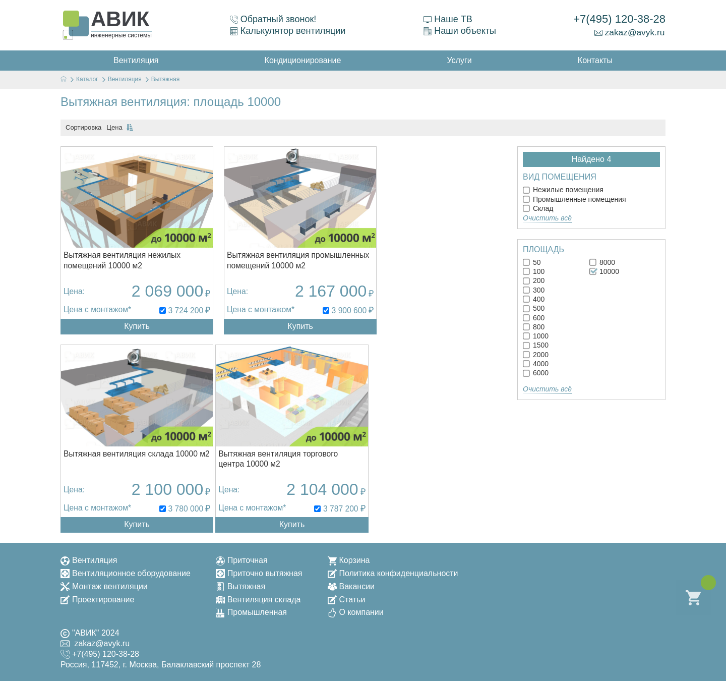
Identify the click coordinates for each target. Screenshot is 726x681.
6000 (536, 373)
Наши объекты (459, 31)
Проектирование (97, 597)
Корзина (349, 558)
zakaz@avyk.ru (629, 32)
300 (533, 290)
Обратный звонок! (272, 19)
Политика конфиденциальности (393, 571)
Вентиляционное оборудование (125, 571)
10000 (604, 271)
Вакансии (351, 584)
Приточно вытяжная (259, 571)
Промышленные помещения (574, 199)
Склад (538, 208)
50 (531, 262)
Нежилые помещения (563, 190)
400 (533, 299)
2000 (536, 355)
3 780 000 (481, 314)
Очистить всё (547, 218)
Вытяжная (240, 584)
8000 (602, 262)
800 (533, 327)
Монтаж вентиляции (104, 584)
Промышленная (251, 610)
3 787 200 (175, 506)
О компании (356, 610)
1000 (536, 336)
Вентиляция (88, 558)
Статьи (347, 597)
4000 (536, 364)
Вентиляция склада (258, 597)
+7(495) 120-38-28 (619, 19)
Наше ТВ (447, 19)
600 (533, 318)
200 (533, 280)
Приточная (242, 558)
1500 (536, 345)
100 (533, 271)
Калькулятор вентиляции (287, 31)
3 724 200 (175, 314)
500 (533, 308)
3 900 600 (328, 314)
